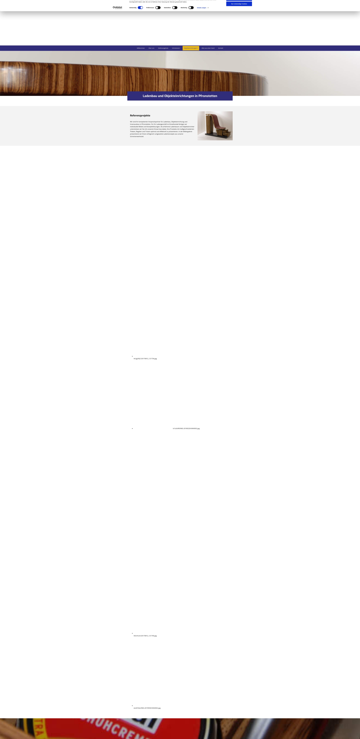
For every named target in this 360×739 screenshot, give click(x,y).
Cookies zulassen (239, 4)
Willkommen (141, 48)
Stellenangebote (163, 48)
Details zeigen (201, 19)
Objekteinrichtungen (190, 48)
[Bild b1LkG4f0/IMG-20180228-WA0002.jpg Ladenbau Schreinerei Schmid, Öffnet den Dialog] (167, 428)
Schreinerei (175, 48)
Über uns (151, 48)
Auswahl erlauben (239, 10)
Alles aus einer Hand (208, 48)
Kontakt (220, 48)
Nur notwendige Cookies (239, 15)
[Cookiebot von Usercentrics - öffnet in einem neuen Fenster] (117, 19)
